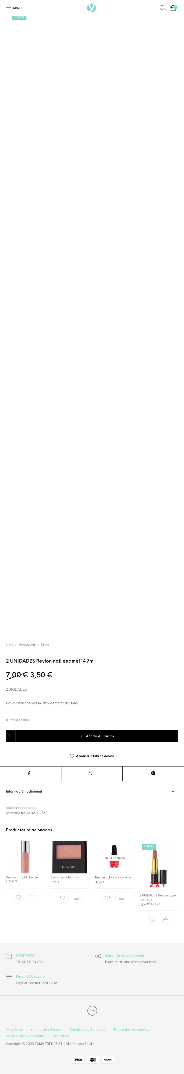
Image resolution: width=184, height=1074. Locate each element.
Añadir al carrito (100, 736)
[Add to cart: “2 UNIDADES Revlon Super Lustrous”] (166, 920)
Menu (17, 8)
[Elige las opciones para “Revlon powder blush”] (77, 898)
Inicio (9, 644)
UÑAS (45, 644)
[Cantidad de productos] (11, 736)
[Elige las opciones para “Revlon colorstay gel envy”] (121, 898)
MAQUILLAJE (27, 644)
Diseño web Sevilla (80, 1044)
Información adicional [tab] (24, 791)
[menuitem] (14, 1029)
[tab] (92, 791)
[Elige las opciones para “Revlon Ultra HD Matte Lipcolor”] (32, 897)
